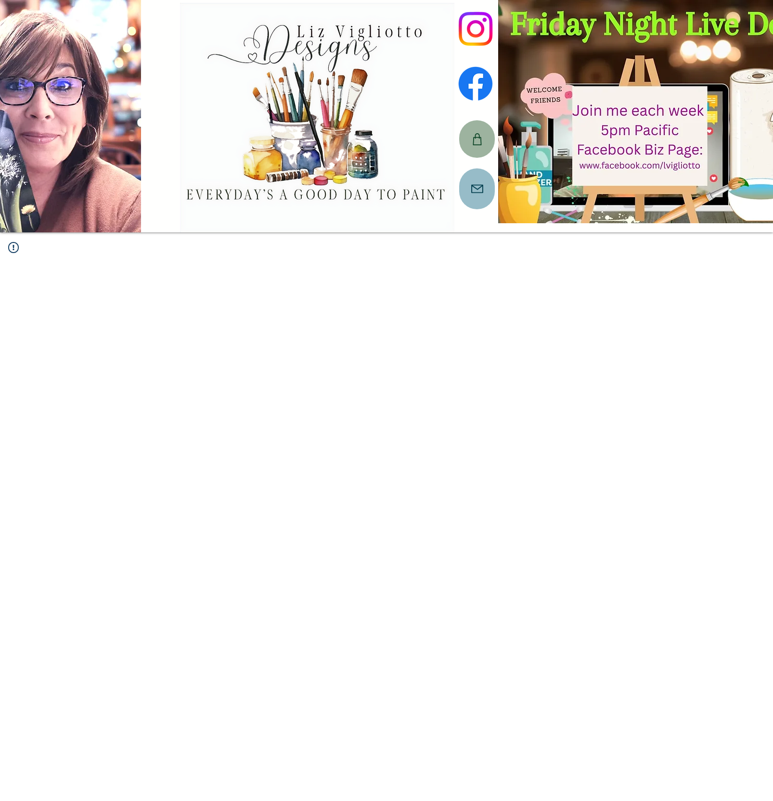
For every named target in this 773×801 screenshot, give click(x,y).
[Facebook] (475, 83)
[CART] (477, 139)
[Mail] (477, 188)
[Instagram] (475, 28)
